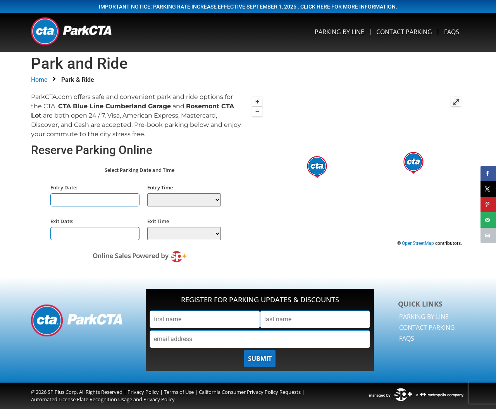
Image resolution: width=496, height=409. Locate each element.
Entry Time (160, 187)
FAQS (451, 32)
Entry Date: (64, 187)
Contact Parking (404, 32)
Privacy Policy (143, 391)
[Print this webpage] (488, 235)
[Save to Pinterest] (488, 204)
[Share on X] (488, 189)
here (323, 6)
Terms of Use (179, 391)
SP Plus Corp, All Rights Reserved (85, 391)
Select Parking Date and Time (139, 170)
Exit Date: (62, 221)
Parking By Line (339, 32)
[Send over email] (488, 220)
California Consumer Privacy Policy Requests (250, 391)
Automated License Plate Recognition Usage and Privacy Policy (103, 399)
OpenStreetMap (418, 243)
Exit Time (158, 221)
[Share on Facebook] (488, 173)
